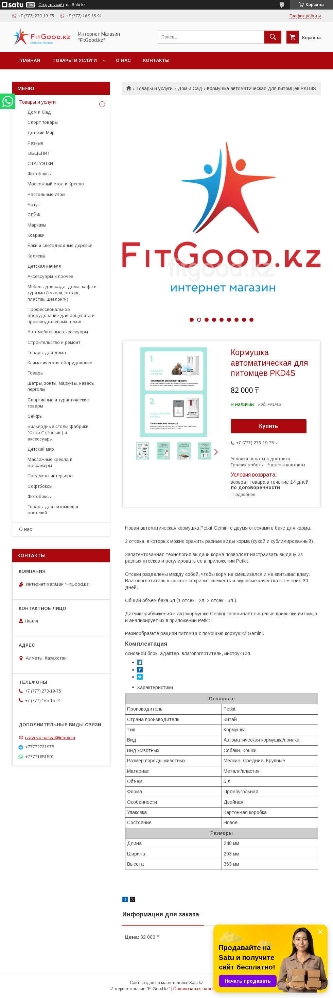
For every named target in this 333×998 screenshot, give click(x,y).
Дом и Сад (190, 88)
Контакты (156, 60)
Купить (268, 426)
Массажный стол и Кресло (56, 183)
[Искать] (272, 37)
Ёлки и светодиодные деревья (60, 245)
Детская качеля (44, 266)
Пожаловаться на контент (198, 988)
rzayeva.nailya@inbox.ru (50, 737)
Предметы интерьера (50, 475)
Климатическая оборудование (60, 362)
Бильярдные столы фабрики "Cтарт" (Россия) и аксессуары (58, 432)
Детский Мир (41, 132)
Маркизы (37, 225)
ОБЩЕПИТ (39, 153)
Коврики (36, 235)
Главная (29, 60)
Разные (35, 143)
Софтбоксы (40, 486)
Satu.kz (196, 982)
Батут (34, 204)
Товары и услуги (74, 60)
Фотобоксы (40, 173)
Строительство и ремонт (54, 342)
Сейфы (35, 416)
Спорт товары (43, 122)
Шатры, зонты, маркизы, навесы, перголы (61, 386)
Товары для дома (47, 352)
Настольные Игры (46, 194)
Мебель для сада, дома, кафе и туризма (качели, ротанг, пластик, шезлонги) (62, 292)
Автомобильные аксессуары (58, 331)
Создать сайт (51, 4)
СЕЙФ (34, 214)
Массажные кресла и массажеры (50, 462)
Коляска (36, 256)
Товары (35, 373)
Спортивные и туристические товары (58, 403)
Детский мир (41, 449)
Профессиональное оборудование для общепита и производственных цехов (61, 315)
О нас (123, 60)
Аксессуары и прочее (50, 276)
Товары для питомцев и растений (53, 509)
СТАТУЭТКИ (40, 163)
